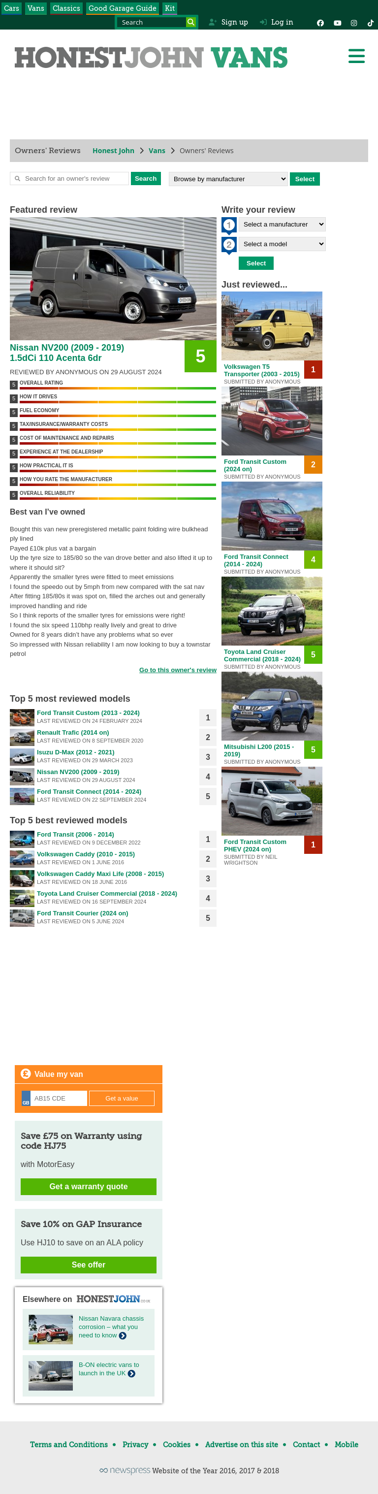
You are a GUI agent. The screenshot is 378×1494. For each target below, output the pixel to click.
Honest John (113, 150)
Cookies (176, 1445)
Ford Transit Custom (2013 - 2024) (88, 712)
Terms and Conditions (69, 1445)
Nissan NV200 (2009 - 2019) (78, 772)
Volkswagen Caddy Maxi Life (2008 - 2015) (100, 873)
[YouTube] (337, 22)
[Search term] (156, 22)
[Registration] (54, 1098)
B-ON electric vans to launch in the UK (109, 1369)
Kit (170, 8)
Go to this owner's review (178, 670)
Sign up (228, 22)
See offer (88, 1265)
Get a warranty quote (88, 1186)
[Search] (191, 22)
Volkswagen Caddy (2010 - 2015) (86, 854)
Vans (36, 8)
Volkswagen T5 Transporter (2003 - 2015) (262, 370)
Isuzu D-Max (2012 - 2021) (76, 752)
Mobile (346, 1445)
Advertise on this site (241, 1445)
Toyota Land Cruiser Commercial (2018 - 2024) (107, 893)
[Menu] (356, 56)
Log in (276, 22)
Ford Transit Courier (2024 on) (82, 913)
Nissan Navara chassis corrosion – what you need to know (111, 1327)
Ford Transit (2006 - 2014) (75, 834)
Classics (66, 8)
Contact (306, 1445)
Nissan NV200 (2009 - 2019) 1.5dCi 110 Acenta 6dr (67, 353)
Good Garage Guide (123, 8)
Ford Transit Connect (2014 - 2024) (89, 791)
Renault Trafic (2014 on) (73, 732)
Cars (11, 8)
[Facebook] (320, 22)
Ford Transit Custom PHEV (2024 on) (255, 845)
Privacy (135, 1445)
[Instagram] (353, 22)
